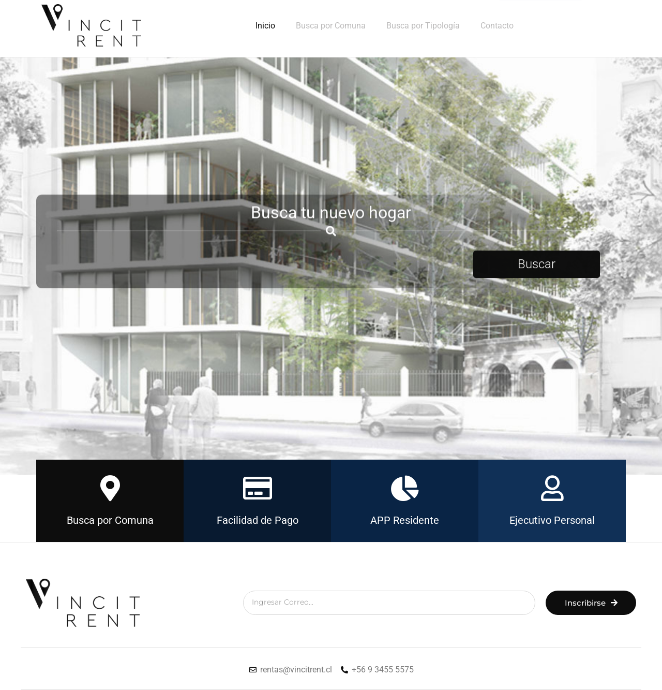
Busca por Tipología (423, 26)
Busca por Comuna (331, 26)
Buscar (536, 269)
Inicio (265, 26)
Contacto (497, 26)
